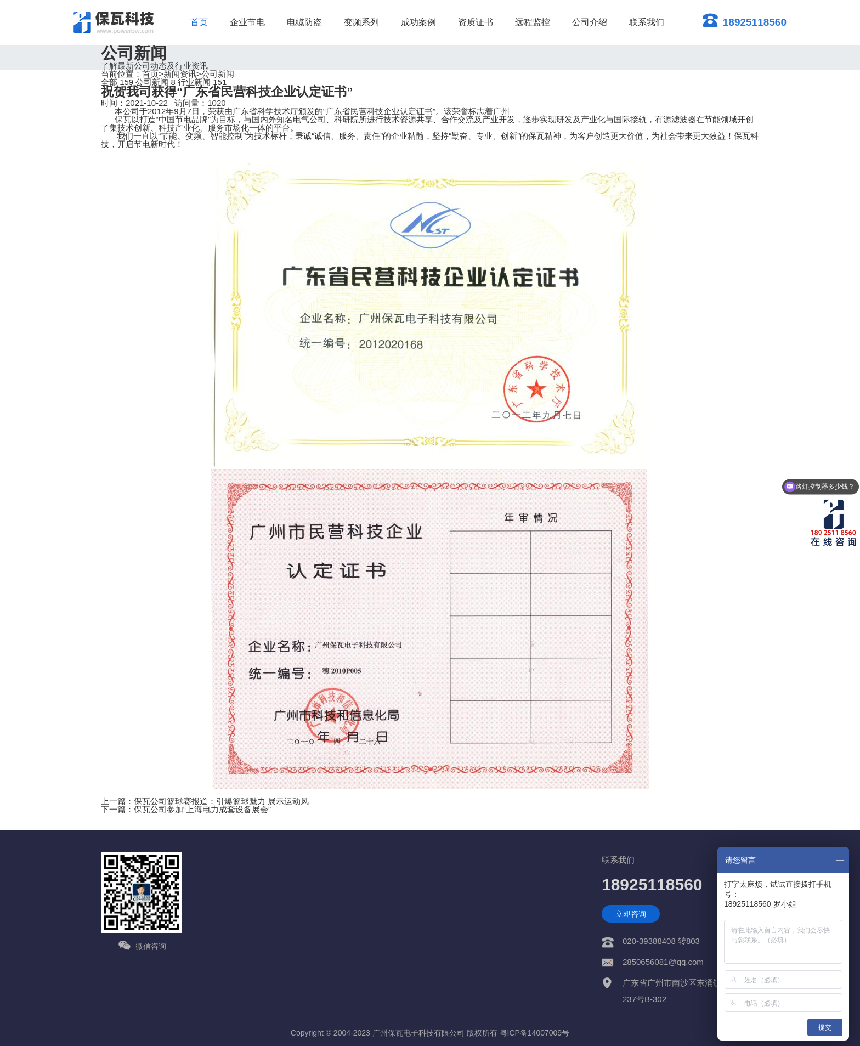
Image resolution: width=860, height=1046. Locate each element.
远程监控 (532, 22)
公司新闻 (217, 73)
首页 (199, 22)
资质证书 (475, 22)
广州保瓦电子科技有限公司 (418, 1032)
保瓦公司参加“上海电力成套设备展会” (202, 809)
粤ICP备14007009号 (535, 1032)
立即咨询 (630, 913)
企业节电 (247, 22)
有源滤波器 (675, 119)
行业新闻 (202, 82)
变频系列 (361, 22)
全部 (117, 82)
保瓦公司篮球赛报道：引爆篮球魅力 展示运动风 (221, 801)
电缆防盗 (304, 22)
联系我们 (646, 22)
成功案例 (418, 22)
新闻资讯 (179, 73)
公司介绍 (589, 22)
